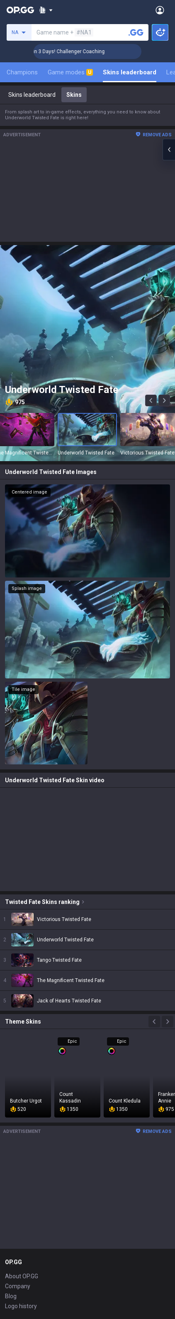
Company (17, 1286)
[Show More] (45, 10)
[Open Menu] (159, 10)
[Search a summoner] (136, 32)
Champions (22, 72)
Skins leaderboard (129, 72)
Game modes (70, 72)
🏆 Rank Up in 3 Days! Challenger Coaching (64, 51)
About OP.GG (21, 1276)
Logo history (21, 1306)
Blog (11, 1296)
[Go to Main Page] (20, 10)
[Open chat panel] (169, 149)
